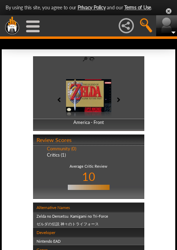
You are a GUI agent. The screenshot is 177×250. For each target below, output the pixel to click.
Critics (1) (56, 155)
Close (168, 11)
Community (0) (61, 148)
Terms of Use (137, 7)
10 (88, 176)
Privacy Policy (92, 7)
